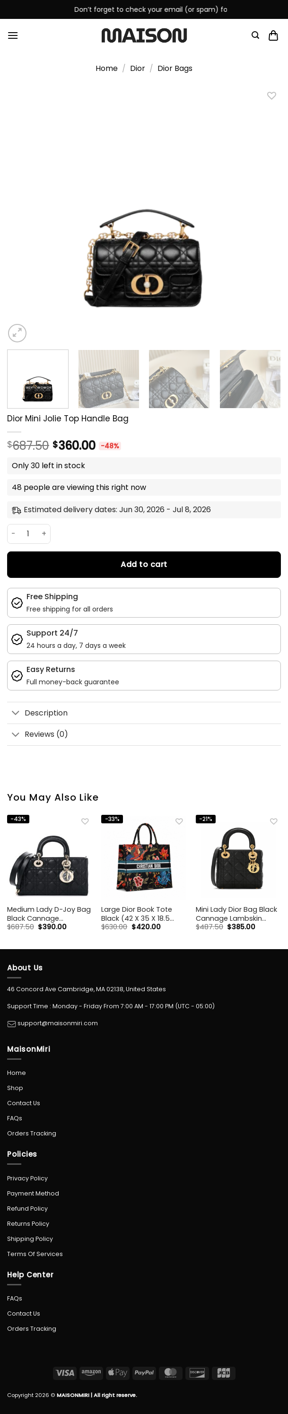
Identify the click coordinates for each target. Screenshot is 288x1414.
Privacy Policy (27, 1178)
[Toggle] (15, 714)
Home (107, 68)
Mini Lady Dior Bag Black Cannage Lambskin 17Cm (236, 914)
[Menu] (12, 35)
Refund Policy (27, 1209)
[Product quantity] (28, 533)
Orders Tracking (31, 1133)
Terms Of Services (35, 1254)
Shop (15, 1088)
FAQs (14, 1118)
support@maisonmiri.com (57, 1023)
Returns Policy (28, 1224)
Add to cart (144, 564)
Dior (137, 68)
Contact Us (23, 1103)
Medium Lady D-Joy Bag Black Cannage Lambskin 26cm (49, 914)
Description (37, 714)
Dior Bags (174, 68)
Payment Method (33, 1193)
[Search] (255, 35)
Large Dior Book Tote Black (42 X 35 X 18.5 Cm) (136, 914)
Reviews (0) (37, 735)
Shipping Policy (30, 1239)
